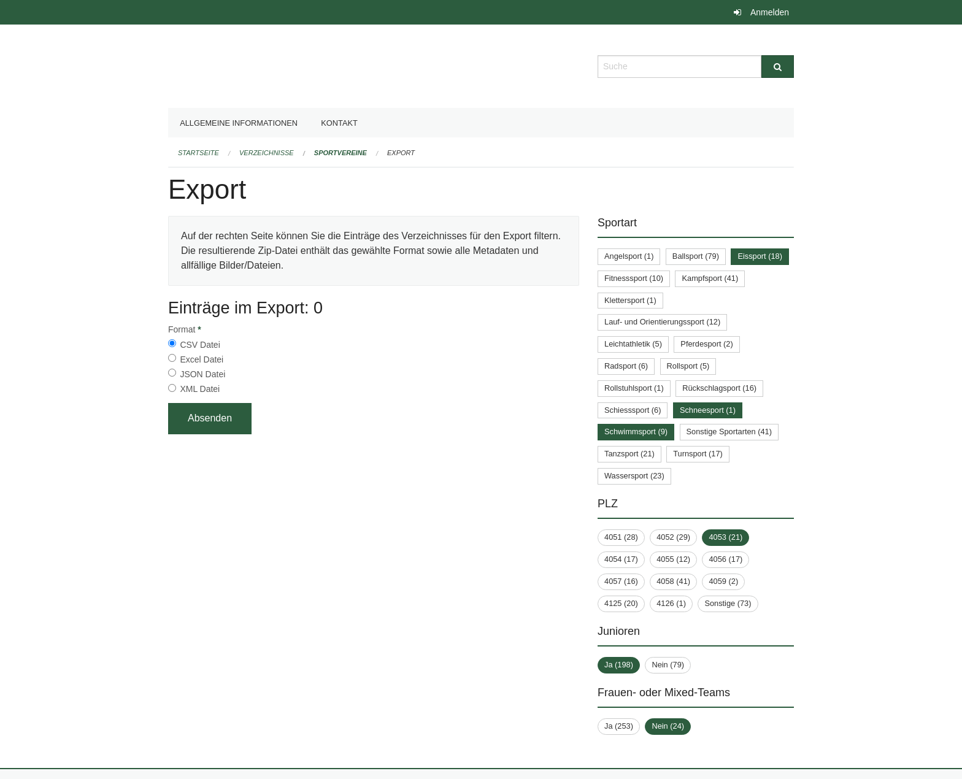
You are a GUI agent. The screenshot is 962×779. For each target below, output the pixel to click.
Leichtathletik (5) (633, 343)
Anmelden (769, 12)
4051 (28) (621, 537)
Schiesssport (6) (632, 410)
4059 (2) (723, 581)
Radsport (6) (626, 365)
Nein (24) (668, 726)
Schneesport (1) (708, 410)
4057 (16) (621, 581)
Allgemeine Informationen (239, 123)
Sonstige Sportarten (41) (729, 431)
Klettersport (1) (630, 300)
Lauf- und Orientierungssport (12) (662, 321)
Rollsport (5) (688, 365)
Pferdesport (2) (706, 343)
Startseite (198, 152)
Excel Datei (201, 359)
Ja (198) (618, 664)
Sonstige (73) (727, 603)
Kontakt (339, 123)
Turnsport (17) (698, 453)
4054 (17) (621, 559)
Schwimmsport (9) (636, 431)
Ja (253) (618, 726)
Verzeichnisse (266, 152)
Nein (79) (668, 664)
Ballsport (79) (695, 256)
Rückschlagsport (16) (719, 388)
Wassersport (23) (634, 475)
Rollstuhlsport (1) (634, 388)
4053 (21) (725, 537)
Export (401, 152)
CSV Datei (200, 345)
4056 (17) (725, 559)
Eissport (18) (759, 256)
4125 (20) (621, 603)
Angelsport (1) (628, 256)
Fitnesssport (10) (633, 278)
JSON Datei (202, 374)
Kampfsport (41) (710, 278)
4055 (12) (673, 559)
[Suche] (777, 66)
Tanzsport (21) (629, 453)
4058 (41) (673, 581)
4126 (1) (671, 603)
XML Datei (200, 389)
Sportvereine (340, 152)
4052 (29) (673, 537)
